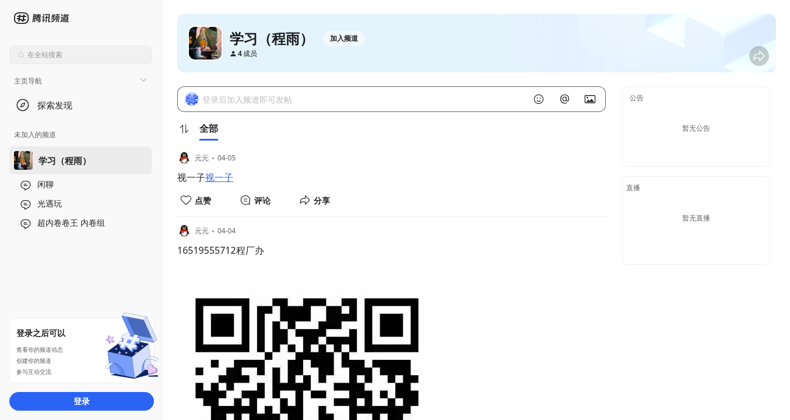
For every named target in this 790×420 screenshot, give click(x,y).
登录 (81, 401)
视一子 (219, 177)
